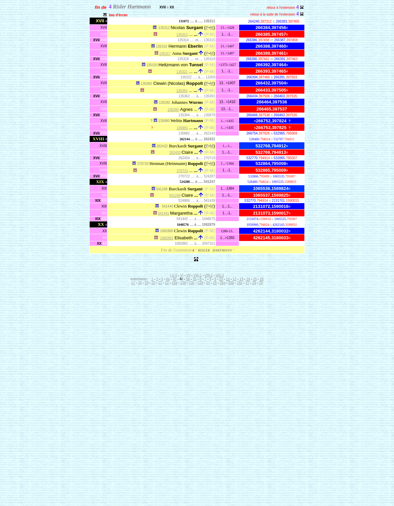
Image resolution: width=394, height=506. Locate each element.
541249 (175, 195)
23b (183, 283)
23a (175, 283)
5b (194, 279)
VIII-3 (220, 275)
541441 (163, 213)
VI (181, 275)
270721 (182, 171)
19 (146, 283)
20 (153, 283)
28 (254, 283)
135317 (164, 53)
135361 (181, 91)
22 (167, 283)
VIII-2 (209, 275)
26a (223, 283)
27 (247, 283)
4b (175, 279)
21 (160, 283)
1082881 (166, 238)
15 (255, 279)
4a (168, 279)
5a (188, 279)
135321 (182, 72)
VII (188, 275)
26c (239, 283)
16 (261, 279)
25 (215, 283)
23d (200, 283)
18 (140, 283)
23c (191, 283)
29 (261, 283)
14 (248, 279)
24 (208, 283)
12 (234, 279)
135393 (173, 110)
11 (228, 279)
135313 (182, 35)
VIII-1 (197, 275)
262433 (175, 152)
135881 (182, 128)
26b (231, 283)
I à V (173, 275)
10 (221, 279)
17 (133, 283)
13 (241, 279)
